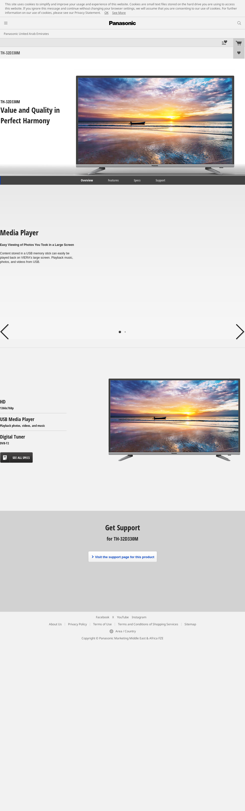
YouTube (123, 617)
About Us (55, 624)
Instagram (139, 617)
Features (113, 180)
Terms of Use (102, 624)
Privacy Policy (77, 624)
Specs (137, 180)
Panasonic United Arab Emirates (26, 34)
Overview (86, 180)
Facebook (102, 617)
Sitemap (190, 624)
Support (160, 180)
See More (119, 13)
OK (106, 13)
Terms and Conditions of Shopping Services (148, 624)
